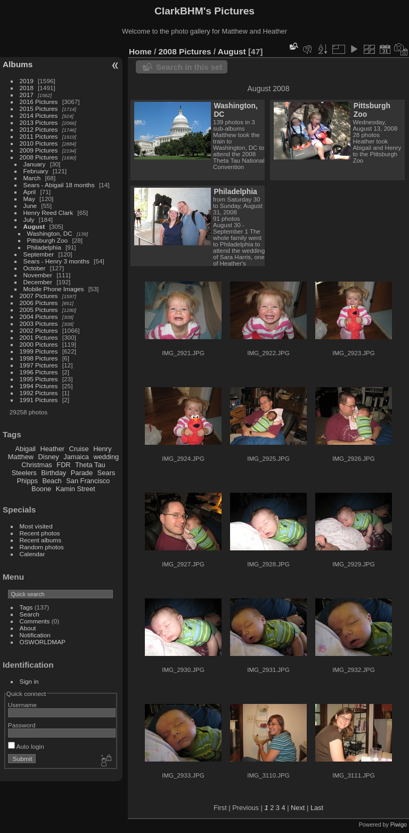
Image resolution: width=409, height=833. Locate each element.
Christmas (36, 465)
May (29, 198)
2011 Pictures (39, 136)
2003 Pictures (39, 323)
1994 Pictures (39, 385)
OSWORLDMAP (43, 641)
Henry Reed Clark (48, 212)
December (37, 281)
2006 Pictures (39, 302)
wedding (106, 457)
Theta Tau (90, 465)
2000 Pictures (39, 344)
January (34, 164)
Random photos (42, 546)
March (32, 177)
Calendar (32, 553)
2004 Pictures (39, 316)
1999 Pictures (39, 351)
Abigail (25, 449)
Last (316, 808)
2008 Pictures (39, 157)
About (28, 627)
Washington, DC (49, 233)
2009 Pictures (39, 150)
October (34, 268)
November (37, 274)
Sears (106, 473)
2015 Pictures (39, 108)
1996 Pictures (39, 372)
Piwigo (398, 824)
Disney (48, 457)
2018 (27, 87)
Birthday (53, 473)
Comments (35, 621)
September (38, 254)
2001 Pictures (39, 337)
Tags (26, 607)
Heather (52, 449)
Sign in (29, 681)
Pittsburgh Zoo (47, 240)
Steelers (24, 473)
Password (22, 725)
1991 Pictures (39, 399)
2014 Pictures (39, 115)
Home (140, 51)
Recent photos (40, 533)
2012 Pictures (39, 129)
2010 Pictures (39, 143)
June (30, 205)
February (35, 170)
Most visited (36, 526)
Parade (82, 473)
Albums (17, 64)
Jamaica (76, 457)
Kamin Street (75, 489)
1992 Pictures (39, 392)
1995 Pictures (39, 378)
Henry (102, 449)
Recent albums (40, 539)
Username (22, 704)
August (34, 226)
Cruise (79, 449)
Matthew (21, 457)
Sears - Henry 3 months (56, 261)
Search (29, 614)
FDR (63, 465)
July (29, 219)
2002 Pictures (39, 330)
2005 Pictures (39, 309)
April (29, 191)
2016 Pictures (39, 101)
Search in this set (189, 66)
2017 (27, 94)
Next (298, 808)
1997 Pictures (39, 365)
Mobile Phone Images (53, 288)
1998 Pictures (39, 358)
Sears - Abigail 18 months (59, 184)
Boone (41, 489)
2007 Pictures (39, 295)
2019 (27, 80)
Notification (35, 634)
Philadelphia (44, 247)
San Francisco (88, 481)
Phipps (27, 481)
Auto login (26, 746)
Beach (51, 481)
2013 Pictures (39, 122)
